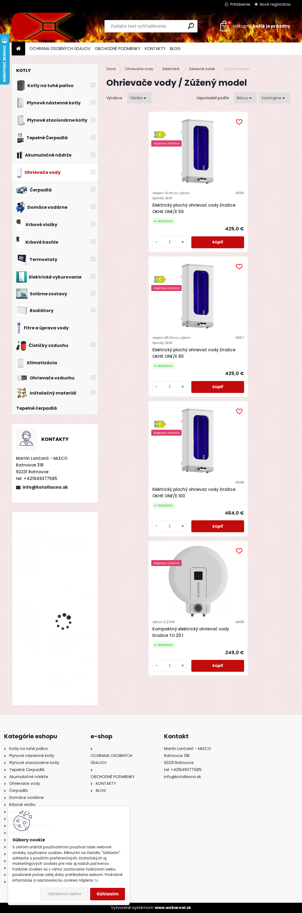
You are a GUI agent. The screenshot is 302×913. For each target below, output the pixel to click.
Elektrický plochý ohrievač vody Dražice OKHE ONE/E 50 (145, 208)
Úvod (111, 68)
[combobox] (245, 98)
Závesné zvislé (202, 68)
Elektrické (171, 68)
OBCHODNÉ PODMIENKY (117, 48)
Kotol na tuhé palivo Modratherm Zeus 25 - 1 (70, 545)
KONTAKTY (155, 48)
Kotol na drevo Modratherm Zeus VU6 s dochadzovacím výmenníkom (70, 641)
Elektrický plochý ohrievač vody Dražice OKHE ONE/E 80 (237, 208)
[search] (191, 26)
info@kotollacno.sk (45, 487)
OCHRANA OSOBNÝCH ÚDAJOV (59, 48)
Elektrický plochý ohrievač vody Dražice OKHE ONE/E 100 (145, 348)
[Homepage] (18, 49)
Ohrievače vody (139, 68)
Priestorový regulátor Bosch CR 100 (67, 681)
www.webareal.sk (173, 907)
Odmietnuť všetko (64, 894)
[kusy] (127, 242)
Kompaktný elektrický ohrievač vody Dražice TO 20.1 (242, 348)
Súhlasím (108, 894)
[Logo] (49, 26)
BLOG (175, 48)
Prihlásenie (240, 4)
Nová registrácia (275, 4)
